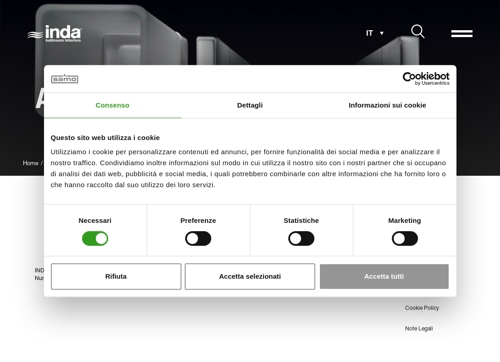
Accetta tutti (384, 276)
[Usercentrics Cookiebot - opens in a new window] (409, 79)
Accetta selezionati (250, 276)
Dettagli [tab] (250, 105)
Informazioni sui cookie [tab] (387, 105)
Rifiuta (116, 276)
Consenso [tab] (112, 105)
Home (30, 164)
